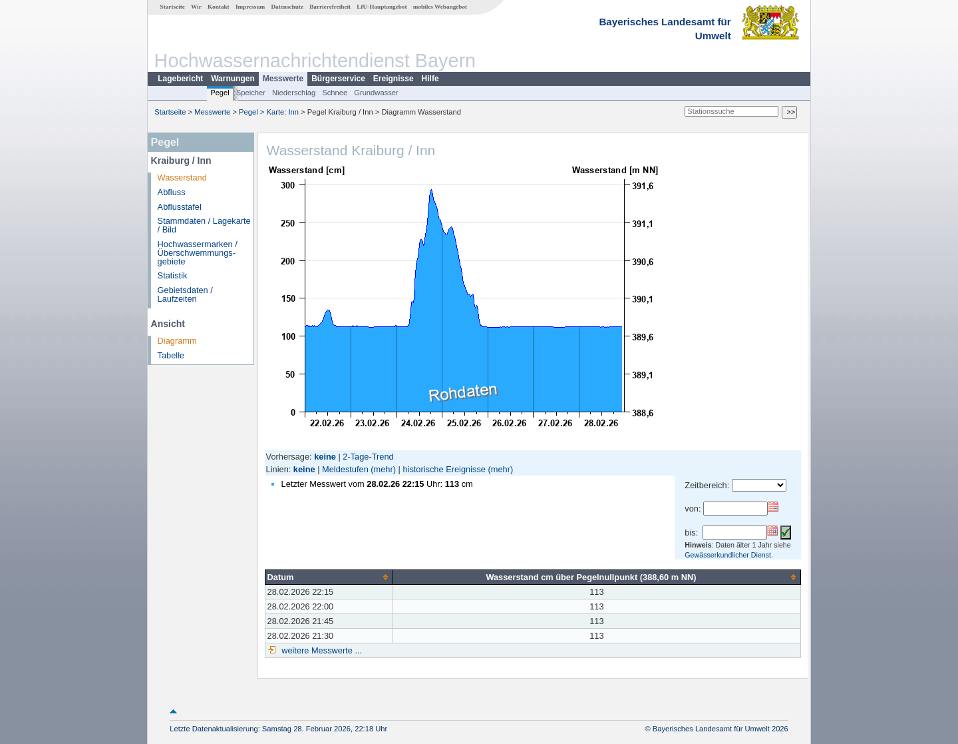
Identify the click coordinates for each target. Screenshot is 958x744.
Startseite (172, 6)
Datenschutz (287, 6)
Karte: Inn (283, 112)
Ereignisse (393, 78)
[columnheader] (329, 576)
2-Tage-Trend (368, 457)
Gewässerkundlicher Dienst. (729, 555)
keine (304, 469)
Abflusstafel (180, 207)
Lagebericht (180, 78)
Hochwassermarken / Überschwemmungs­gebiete (198, 252)
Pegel (220, 93)
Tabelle (171, 355)
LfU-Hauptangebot (381, 6)
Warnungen (233, 78)
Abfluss (172, 192)
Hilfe (430, 78)
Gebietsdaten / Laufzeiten (185, 294)
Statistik (173, 275)
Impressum (250, 6)
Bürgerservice (338, 78)
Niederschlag (293, 93)
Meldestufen (345, 469)
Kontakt (219, 6)
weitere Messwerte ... (320, 650)
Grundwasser (376, 93)
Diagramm (177, 341)
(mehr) (383, 469)
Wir (196, 6)
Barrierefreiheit (330, 6)
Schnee (334, 93)
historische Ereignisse (443, 469)
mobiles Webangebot (440, 6)
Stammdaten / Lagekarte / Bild (204, 225)
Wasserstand (182, 178)
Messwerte (283, 78)
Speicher (250, 93)
